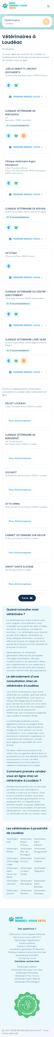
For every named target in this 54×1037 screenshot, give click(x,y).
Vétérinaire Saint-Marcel (27, 978)
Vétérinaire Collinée (40, 860)
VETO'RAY (11, 253)
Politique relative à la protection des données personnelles (27, 954)
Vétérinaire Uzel (12, 840)
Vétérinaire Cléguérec (40, 870)
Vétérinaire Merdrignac (26, 882)
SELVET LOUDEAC (15, 403)
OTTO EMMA (12, 503)
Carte (27, 598)
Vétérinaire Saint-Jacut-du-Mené (12, 873)
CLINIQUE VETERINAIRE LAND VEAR (25, 339)
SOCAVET (11, 472)
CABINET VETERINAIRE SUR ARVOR (25, 535)
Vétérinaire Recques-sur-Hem (27, 969)
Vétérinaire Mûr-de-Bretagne (26, 851)
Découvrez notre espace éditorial (27, 934)
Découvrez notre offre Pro (27, 937)
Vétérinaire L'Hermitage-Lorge (13, 861)
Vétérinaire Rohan (12, 850)
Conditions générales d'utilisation (27, 949)
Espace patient (27, 943)
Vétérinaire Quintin (12, 892)
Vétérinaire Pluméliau (40, 892)
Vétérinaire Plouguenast (40, 850)
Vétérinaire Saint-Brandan (40, 883)
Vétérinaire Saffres (27, 966)
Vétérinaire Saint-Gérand (40, 841)
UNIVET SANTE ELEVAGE (19, 566)
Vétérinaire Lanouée (12, 882)
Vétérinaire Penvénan (27, 972)
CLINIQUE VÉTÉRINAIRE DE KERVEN (25, 208)
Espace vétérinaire (27, 946)
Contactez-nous (27, 958)
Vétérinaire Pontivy (26, 860)
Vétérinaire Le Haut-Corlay (26, 871)
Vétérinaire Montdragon (27, 981)
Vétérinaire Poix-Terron (27, 975)
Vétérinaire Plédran (26, 892)
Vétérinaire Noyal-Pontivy (26, 841)
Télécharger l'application (27, 940)
